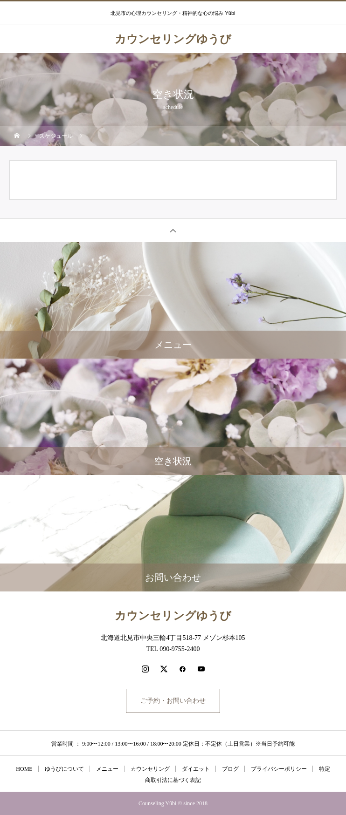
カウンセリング (150, 769)
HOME (24, 769)
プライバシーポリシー (279, 769)
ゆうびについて (64, 769)
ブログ (230, 769)
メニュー (107, 769)
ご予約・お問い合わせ (173, 700)
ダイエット (196, 769)
